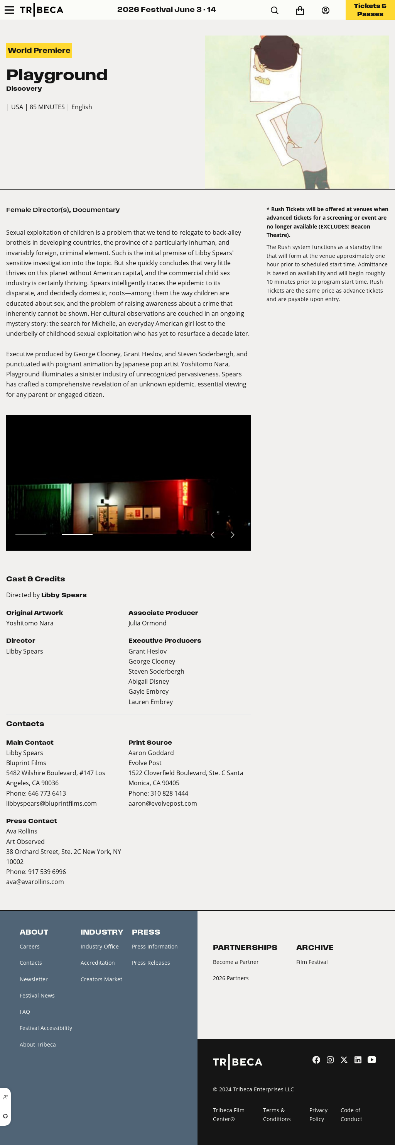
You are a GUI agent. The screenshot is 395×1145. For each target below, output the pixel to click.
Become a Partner (236, 961)
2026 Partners (231, 978)
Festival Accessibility (46, 1028)
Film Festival (312, 961)
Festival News (37, 995)
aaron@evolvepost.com (162, 803)
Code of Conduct (351, 1114)
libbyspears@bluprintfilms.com (51, 803)
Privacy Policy (318, 1114)
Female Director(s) (37, 210)
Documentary (96, 210)
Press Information (155, 946)
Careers (30, 946)
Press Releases (151, 962)
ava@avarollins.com (35, 881)
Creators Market (101, 979)
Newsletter (34, 979)
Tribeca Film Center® (229, 1114)
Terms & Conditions (277, 1114)
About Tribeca (38, 1044)
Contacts (31, 962)
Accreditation (98, 962)
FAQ (25, 1011)
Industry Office (100, 946)
